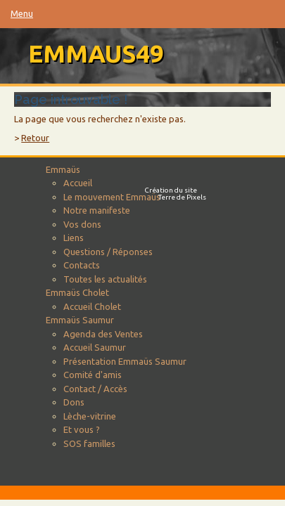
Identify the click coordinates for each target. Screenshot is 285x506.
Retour (35, 138)
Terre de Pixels (182, 197)
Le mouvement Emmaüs (111, 197)
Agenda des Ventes (103, 334)
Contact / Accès (95, 389)
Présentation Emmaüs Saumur (124, 361)
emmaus (96, 53)
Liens (73, 237)
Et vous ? (81, 429)
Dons (73, 402)
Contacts (81, 265)
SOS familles (89, 443)
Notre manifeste (96, 210)
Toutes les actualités (105, 279)
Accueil (77, 183)
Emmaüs (63, 169)
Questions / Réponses (108, 252)
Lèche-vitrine (89, 416)
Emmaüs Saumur (80, 320)
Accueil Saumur (94, 347)
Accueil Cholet (92, 306)
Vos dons (82, 224)
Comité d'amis (92, 374)
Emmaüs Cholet (77, 292)
